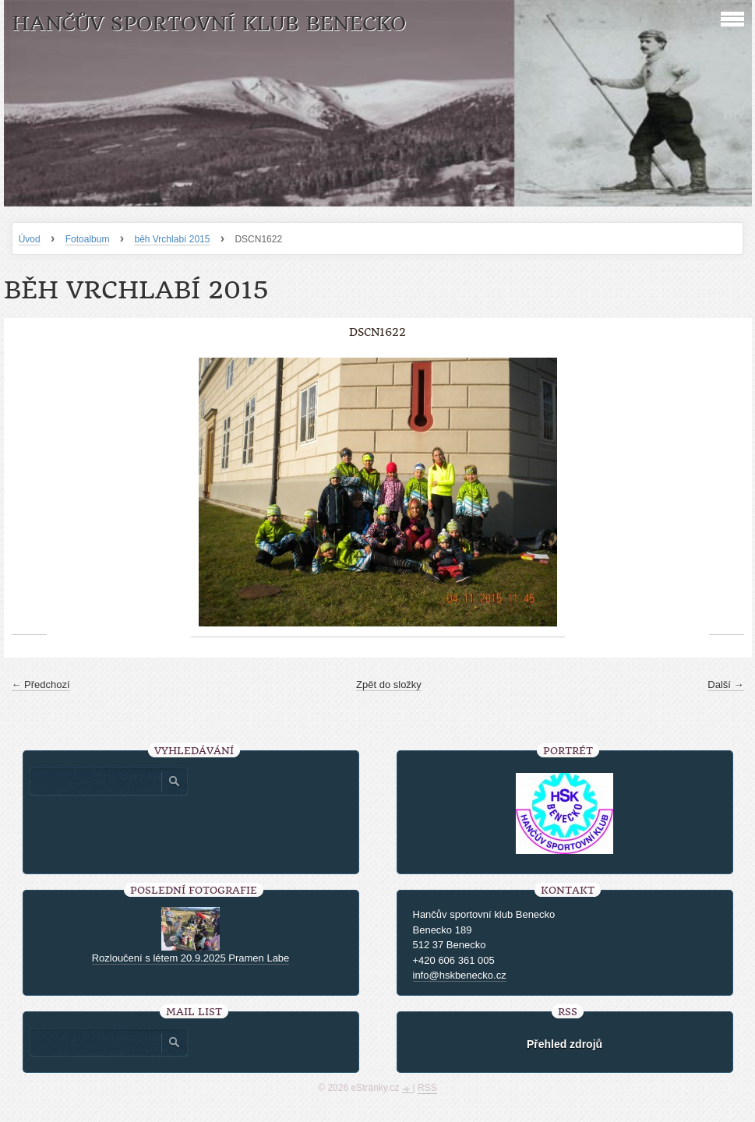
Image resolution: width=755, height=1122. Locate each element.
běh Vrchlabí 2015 (172, 239)
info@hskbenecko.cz (459, 975)
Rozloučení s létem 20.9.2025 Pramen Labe (191, 958)
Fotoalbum (87, 239)
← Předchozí (41, 684)
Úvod (30, 239)
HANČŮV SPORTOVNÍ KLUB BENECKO (209, 24)
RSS (427, 1087)
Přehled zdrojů (564, 1044)
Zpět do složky (389, 684)
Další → (725, 684)
